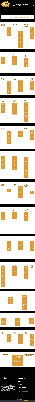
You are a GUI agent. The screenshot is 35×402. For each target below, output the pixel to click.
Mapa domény (25, 5)
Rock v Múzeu (24, 4)
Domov (16, 4)
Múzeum (19, 4)
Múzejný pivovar (15, 5)
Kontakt (20, 5)
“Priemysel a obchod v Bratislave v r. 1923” (19, 17)
